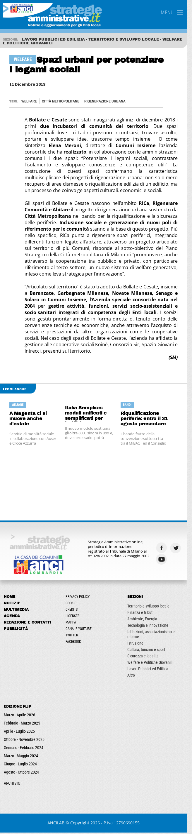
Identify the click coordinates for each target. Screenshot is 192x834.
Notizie (12, 604)
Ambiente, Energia (145, 620)
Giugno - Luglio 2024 (20, 765)
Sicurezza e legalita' (146, 657)
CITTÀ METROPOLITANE (61, 101)
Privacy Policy (79, 598)
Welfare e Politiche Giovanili (153, 663)
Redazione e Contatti (28, 624)
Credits (73, 611)
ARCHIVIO (12, 784)
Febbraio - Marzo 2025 (22, 724)
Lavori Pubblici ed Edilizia (151, 670)
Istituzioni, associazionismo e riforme (154, 635)
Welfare (29, 101)
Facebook (75, 643)
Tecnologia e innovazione (151, 626)
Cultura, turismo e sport (149, 651)
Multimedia (16, 611)
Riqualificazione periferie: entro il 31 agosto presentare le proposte (147, 419)
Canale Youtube (80, 630)
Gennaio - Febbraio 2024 (23, 749)
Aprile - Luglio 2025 (19, 732)
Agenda (12, 617)
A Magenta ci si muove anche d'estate (28, 418)
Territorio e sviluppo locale (152, 607)
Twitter (73, 636)
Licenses (74, 617)
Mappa (72, 624)
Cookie (72, 604)
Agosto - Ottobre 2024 (21, 773)
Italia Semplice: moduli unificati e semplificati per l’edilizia (88, 413)
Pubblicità (16, 630)
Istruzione (139, 644)
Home (10, 598)
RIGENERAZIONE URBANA (105, 101)
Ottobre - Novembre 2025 (24, 741)
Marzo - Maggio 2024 (21, 757)
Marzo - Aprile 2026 (19, 716)
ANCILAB (58, 824)
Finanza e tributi (144, 614)
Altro (134, 676)
